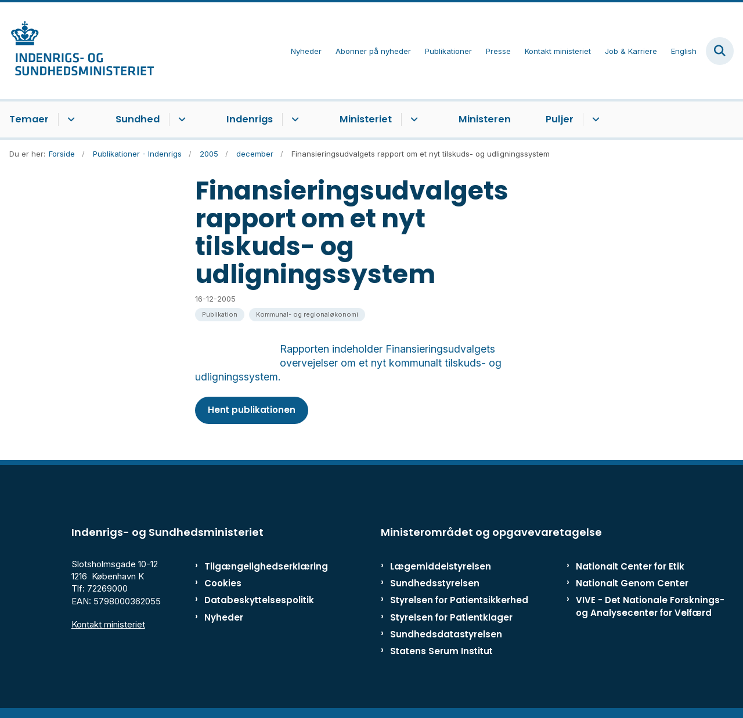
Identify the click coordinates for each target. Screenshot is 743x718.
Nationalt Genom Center (632, 588)
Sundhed (138, 119)
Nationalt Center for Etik (630, 571)
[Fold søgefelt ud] (720, 51)
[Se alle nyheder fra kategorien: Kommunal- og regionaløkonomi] (307, 314)
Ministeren (485, 119)
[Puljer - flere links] (594, 119)
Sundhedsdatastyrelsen (446, 638)
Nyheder (223, 621)
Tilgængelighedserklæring (252, 571)
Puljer (560, 119)
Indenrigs (249, 119)
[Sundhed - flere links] (180, 119)
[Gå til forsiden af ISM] (77, 51)
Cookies (222, 588)
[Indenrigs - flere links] (293, 119)
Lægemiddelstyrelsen (440, 571)
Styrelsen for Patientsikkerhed (459, 605)
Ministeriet (366, 119)
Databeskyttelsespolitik (252, 605)
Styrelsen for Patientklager (451, 621)
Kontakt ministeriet (108, 628)
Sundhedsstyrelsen (434, 588)
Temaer (29, 119)
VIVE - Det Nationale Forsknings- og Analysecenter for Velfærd (650, 611)
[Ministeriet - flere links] (412, 119)
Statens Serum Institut (441, 656)
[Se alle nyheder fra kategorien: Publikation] (219, 314)
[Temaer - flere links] (69, 119)
